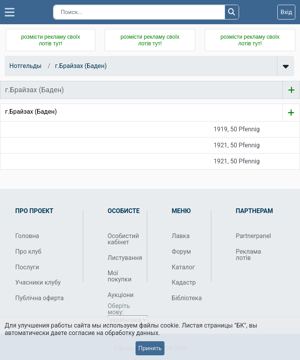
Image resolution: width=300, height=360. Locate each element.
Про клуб (28, 251)
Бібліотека (187, 298)
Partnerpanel (252, 236)
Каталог (183, 267)
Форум (181, 251)
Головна (27, 236)
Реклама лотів (248, 254)
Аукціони (121, 295)
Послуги (27, 267)
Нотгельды (25, 66)
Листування (124, 257)
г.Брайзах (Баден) (81, 66)
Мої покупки (120, 276)
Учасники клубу (38, 282)
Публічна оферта (39, 298)
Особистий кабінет (123, 239)
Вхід (286, 12)
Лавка (181, 236)
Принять (150, 348)
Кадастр (184, 282)
